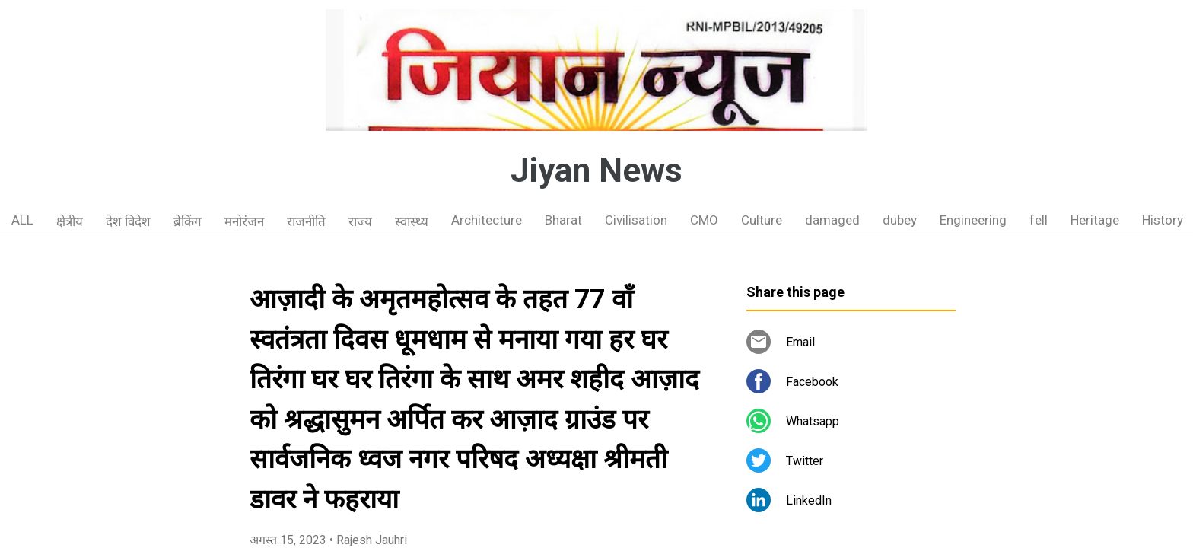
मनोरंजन (244, 221)
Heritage (1095, 220)
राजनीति (306, 221)
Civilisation (636, 220)
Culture (761, 220)
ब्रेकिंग (187, 221)
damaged (832, 220)
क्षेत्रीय (69, 221)
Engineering (973, 220)
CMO (704, 220)
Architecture (486, 220)
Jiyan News (596, 170)
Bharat (563, 220)
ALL (22, 220)
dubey (900, 220)
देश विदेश (128, 221)
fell (1038, 220)
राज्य (360, 221)
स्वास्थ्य (411, 221)
